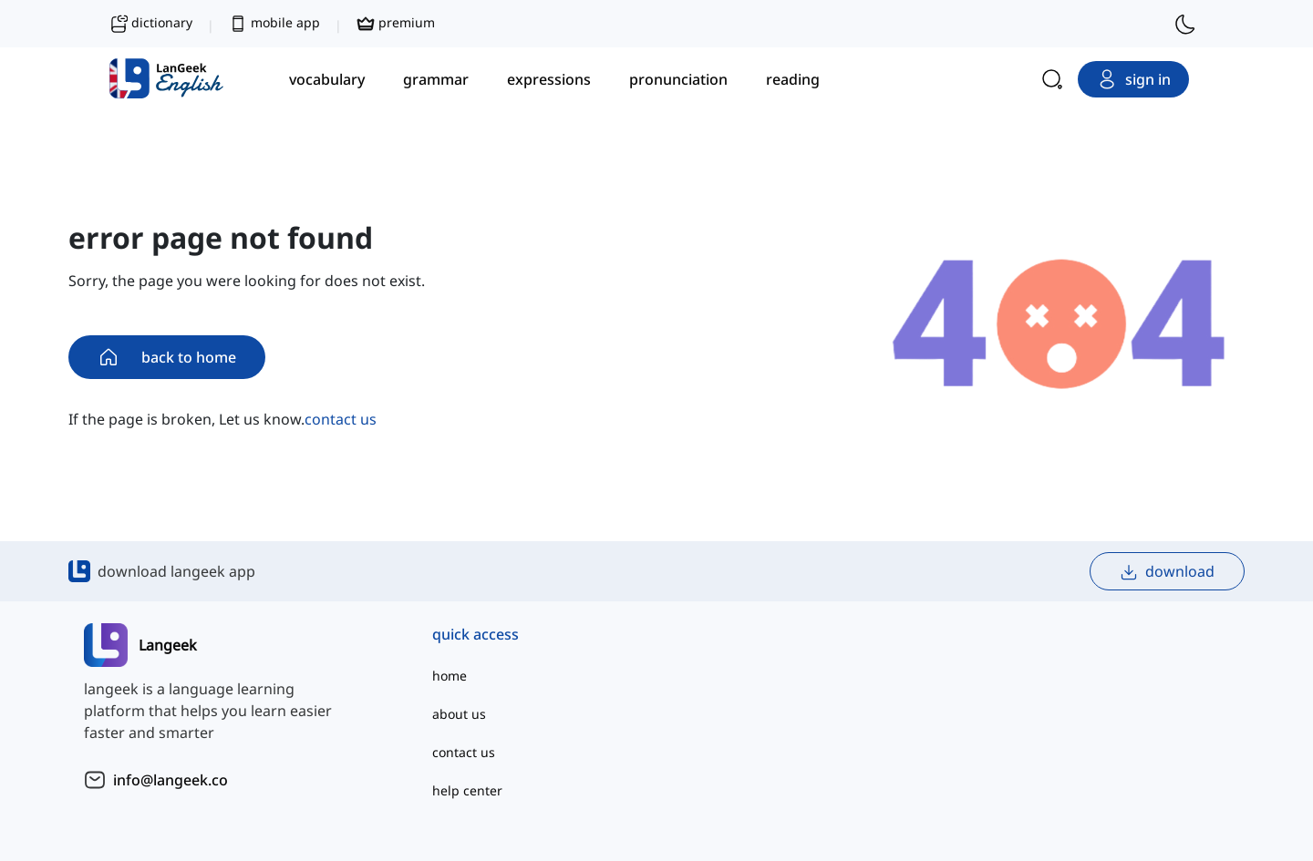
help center (467, 790)
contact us (341, 419)
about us (459, 714)
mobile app (274, 24)
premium (396, 24)
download (1167, 571)
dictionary (150, 24)
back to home (167, 357)
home (449, 675)
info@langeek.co (170, 780)
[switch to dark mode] (1185, 23)
